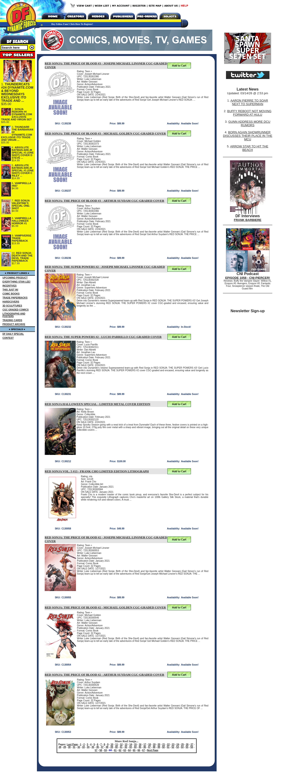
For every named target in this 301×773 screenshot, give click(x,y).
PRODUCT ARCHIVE (14, 324)
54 (182, 747)
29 (64, 747)
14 (130, 744)
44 (135, 747)
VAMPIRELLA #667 (21, 184)
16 (140, 744)
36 (97, 747)
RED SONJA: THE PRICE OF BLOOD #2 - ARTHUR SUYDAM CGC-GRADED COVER (104, 674)
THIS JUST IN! (10, 289)
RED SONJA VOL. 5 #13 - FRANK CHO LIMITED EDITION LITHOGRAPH (97, 471)
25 (182, 744)
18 (149, 744)
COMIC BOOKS (11, 293)
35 (92, 747)
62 (120, 750)
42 (125, 747)
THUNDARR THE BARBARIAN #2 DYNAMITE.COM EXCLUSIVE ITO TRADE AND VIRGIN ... (17, 133)
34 (88, 747)
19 (154, 744)
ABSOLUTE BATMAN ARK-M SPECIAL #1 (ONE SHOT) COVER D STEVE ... (23, 152)
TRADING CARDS (12, 320)
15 (135, 744)
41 (121, 747)
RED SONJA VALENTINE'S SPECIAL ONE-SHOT (21, 204)
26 (187, 744)
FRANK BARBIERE (247, 220)
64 (129, 750)
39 (111, 747)
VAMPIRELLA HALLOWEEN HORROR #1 (21, 221)
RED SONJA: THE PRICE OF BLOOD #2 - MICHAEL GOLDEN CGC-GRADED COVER (105, 607)
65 (134, 750)
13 (126, 744)
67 (143, 750)
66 (139, 750)
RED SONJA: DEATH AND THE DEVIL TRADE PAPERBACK (22, 257)
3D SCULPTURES (12, 305)
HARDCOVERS (11, 301)
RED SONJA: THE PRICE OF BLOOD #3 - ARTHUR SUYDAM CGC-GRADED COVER (104, 200)
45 (140, 747)
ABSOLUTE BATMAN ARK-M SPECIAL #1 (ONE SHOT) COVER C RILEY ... (23, 170)
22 (168, 744)
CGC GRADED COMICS (16, 309)
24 (177, 744)
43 (130, 747)
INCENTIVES (10, 285)
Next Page (152, 750)
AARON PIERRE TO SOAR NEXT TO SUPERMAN (249, 102)
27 (191, 744)
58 (100, 750)
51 (168, 747)
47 (149, 747)
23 (173, 744)
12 (121, 744)
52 (173, 747)
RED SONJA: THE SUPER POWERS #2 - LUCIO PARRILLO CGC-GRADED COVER (103, 337)
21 (163, 744)
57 (96, 750)
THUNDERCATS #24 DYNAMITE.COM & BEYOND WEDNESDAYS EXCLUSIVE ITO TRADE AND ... (17, 92)
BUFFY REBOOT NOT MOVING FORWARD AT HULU (249, 112)
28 (60, 747)
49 (158, 747)
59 (105, 750)
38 (107, 747)
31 (74, 747)
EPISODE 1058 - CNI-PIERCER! (247, 278)
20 (159, 744)
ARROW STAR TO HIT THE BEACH (249, 148)
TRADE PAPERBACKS (15, 297)
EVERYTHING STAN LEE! (17, 281)
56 (191, 747)
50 (163, 747)
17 (144, 744)
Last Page (72, 744)
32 (78, 747)
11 (116, 744)
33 (83, 747)
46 (144, 747)
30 (69, 747)
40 (116, 747)
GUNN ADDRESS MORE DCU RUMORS (249, 123)
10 (112, 744)
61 (115, 750)
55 (187, 747)
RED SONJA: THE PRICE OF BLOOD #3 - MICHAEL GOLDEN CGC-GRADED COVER (105, 133)
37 (102, 747)
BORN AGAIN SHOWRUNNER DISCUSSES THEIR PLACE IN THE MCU (247, 135)
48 (154, 747)
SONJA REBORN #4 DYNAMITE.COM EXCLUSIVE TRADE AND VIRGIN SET (16, 114)
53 (177, 747)
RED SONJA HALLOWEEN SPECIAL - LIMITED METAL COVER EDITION (97, 404)
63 (124, 750)
